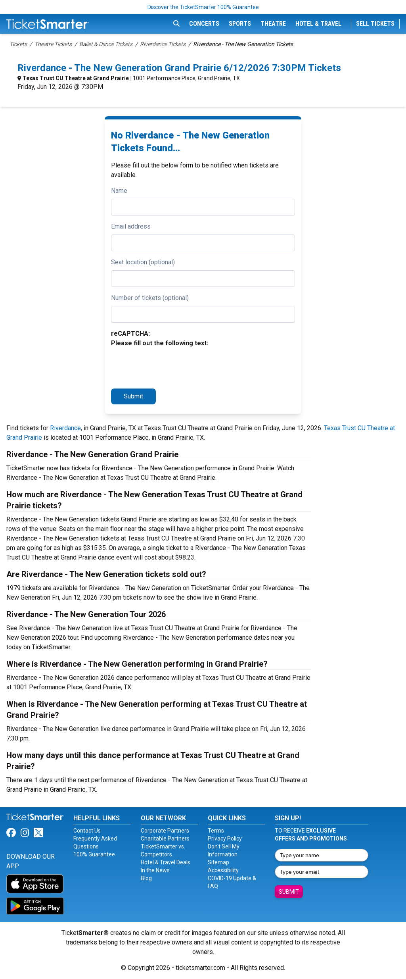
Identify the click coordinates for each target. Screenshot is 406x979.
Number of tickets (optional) (150, 298)
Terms (216, 830)
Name (119, 190)
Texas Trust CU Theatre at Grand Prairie (76, 78)
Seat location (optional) (143, 262)
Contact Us (87, 830)
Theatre (273, 23)
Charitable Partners (165, 838)
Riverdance (65, 428)
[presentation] (171, 366)
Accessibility (223, 870)
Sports (240, 23)
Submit (133, 396)
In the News (155, 870)
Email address (131, 226)
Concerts (204, 23)
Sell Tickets (375, 23)
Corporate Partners (165, 830)
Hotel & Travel (318, 23)
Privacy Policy (225, 838)
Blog (146, 878)
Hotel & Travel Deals (165, 862)
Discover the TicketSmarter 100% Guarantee (203, 7)
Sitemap (218, 862)
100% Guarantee (94, 854)
